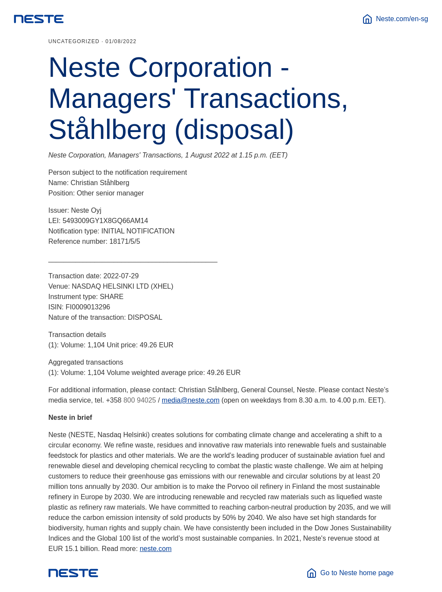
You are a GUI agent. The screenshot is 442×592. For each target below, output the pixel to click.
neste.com (156, 548)
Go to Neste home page (350, 573)
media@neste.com (191, 400)
